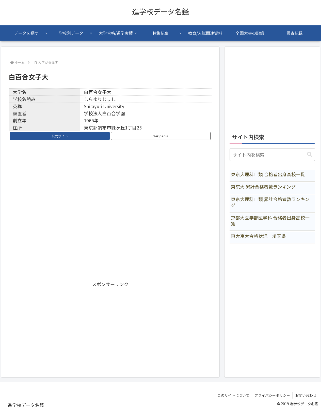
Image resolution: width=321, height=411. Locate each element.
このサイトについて (233, 395)
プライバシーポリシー (272, 395)
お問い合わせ (305, 395)
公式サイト (60, 136)
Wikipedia (160, 136)
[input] (272, 154)
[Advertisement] (110, 323)
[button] (309, 154)
